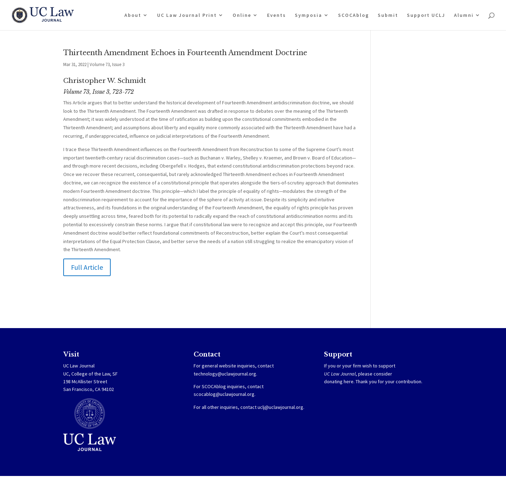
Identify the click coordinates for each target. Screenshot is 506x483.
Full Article (87, 267)
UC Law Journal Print (187, 15)
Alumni (464, 15)
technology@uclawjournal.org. (225, 374)
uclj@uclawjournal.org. (281, 407)
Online (242, 15)
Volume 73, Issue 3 (107, 64)
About (132, 15)
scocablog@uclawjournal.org (224, 394)
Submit (388, 15)
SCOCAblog (353, 15)
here (348, 381)
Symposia (308, 15)
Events (276, 15)
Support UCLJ (426, 15)
